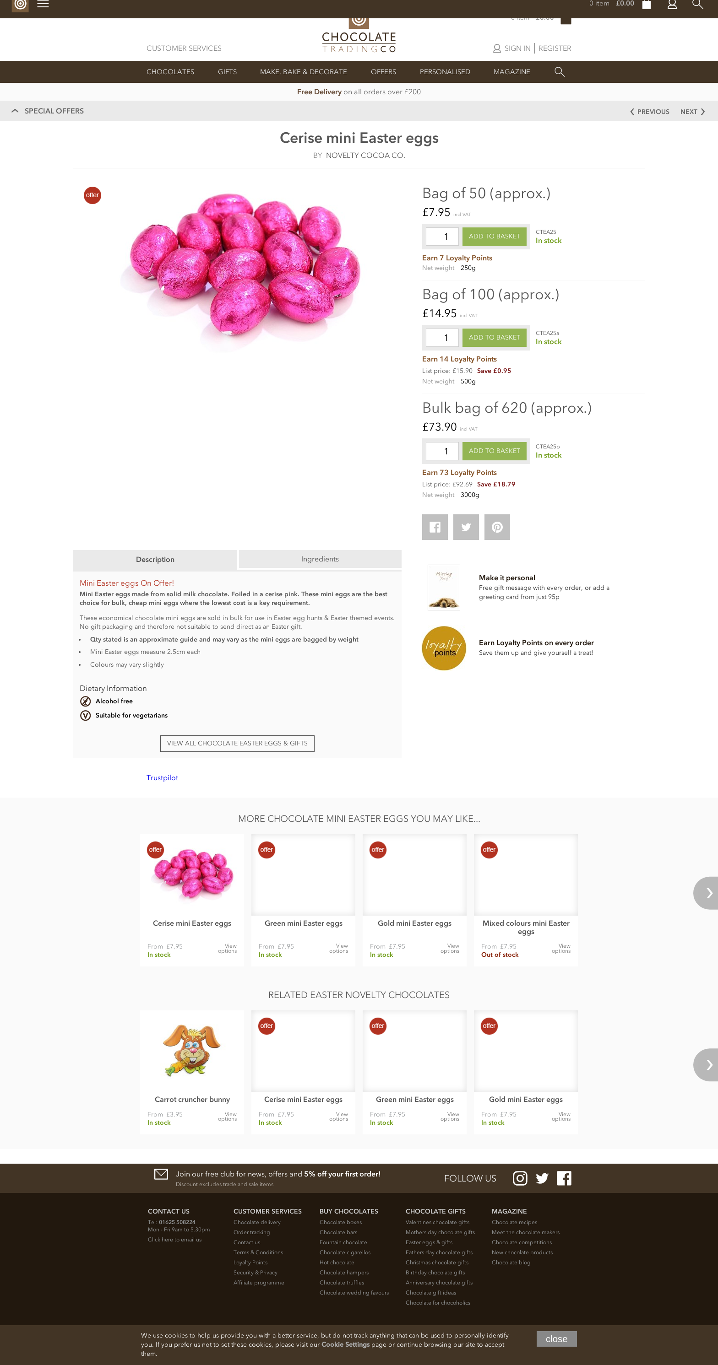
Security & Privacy (255, 1272)
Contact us (247, 1242)
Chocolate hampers (344, 1272)
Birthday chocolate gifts (435, 1272)
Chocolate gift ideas (431, 1292)
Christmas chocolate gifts (437, 1262)
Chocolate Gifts (436, 1211)
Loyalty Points (250, 1262)
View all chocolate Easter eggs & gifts (237, 743)
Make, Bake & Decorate (303, 72)
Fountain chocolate (343, 1242)
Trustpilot (162, 777)
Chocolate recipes (514, 1222)
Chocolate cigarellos (345, 1252)
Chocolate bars (338, 1232)
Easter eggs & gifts (429, 1242)
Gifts (227, 72)
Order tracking (252, 1232)
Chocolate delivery (257, 1222)
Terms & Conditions (258, 1252)
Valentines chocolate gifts (437, 1222)
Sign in (518, 48)
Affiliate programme (259, 1282)
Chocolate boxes (341, 1222)
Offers (383, 72)
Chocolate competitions (522, 1242)
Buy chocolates (349, 1211)
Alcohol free (114, 701)
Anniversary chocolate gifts (439, 1282)
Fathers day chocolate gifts (439, 1252)
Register (554, 48)
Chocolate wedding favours (354, 1292)
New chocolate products (522, 1252)
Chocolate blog (511, 1262)
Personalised (445, 72)
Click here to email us (174, 1239)
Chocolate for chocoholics (438, 1303)
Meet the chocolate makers (526, 1232)
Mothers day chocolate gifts (440, 1232)
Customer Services (184, 48)
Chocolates (170, 72)
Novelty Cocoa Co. (365, 155)
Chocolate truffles (342, 1282)
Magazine (512, 72)
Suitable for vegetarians (132, 715)
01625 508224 (177, 1222)
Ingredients (320, 558)
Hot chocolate (337, 1262)
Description (155, 559)
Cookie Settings (345, 1345)
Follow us (470, 1178)
